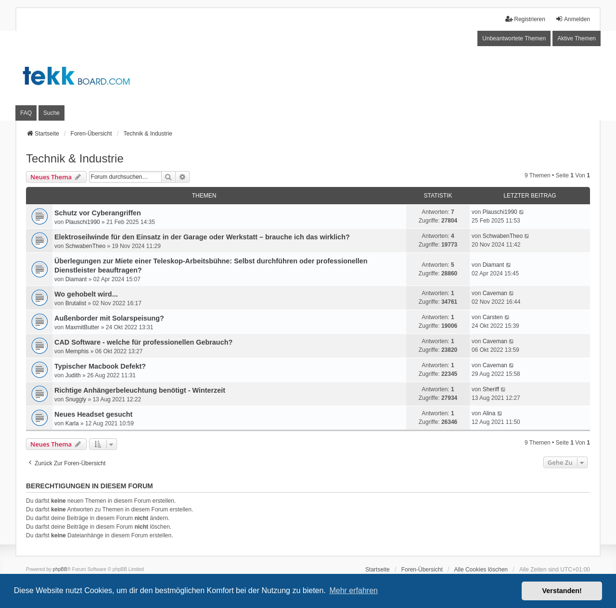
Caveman (495, 293)
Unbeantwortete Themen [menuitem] (514, 38)
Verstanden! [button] (562, 591)
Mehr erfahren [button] (353, 590)
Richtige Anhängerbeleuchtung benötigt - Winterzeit (139, 390)
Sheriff (491, 389)
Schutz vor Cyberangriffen (97, 213)
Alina (489, 413)
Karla (72, 423)
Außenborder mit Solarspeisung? (109, 318)
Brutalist (75, 303)
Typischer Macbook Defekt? (100, 366)
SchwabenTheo (85, 246)
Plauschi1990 (82, 222)
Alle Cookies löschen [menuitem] (481, 569)
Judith (73, 375)
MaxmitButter (82, 327)
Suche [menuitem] (51, 113)
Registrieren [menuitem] (525, 19)
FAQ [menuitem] (26, 113)
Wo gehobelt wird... (86, 294)
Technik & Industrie (75, 158)
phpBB (60, 569)
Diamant (76, 279)
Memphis (77, 351)
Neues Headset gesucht (93, 414)
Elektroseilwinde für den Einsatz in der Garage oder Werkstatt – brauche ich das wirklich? (202, 237)
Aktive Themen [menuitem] (576, 38)
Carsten (493, 317)
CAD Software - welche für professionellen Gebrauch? (143, 342)
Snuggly (75, 399)
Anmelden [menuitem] (572, 19)
